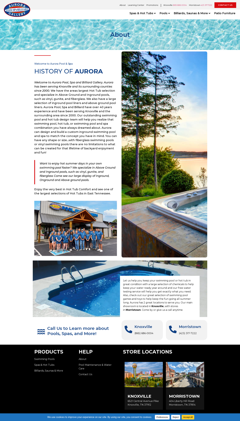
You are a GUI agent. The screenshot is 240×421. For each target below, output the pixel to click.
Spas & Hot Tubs (142, 13)
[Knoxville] (128, 329)
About (123, 5)
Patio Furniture (224, 13)
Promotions (152, 5)
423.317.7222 (206, 5)
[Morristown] (173, 329)
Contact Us (85, 374)
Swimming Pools (44, 359)
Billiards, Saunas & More (192, 13)
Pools (164, 13)
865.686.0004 (180, 5)
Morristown (190, 326)
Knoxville (143, 326)
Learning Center (136, 5)
